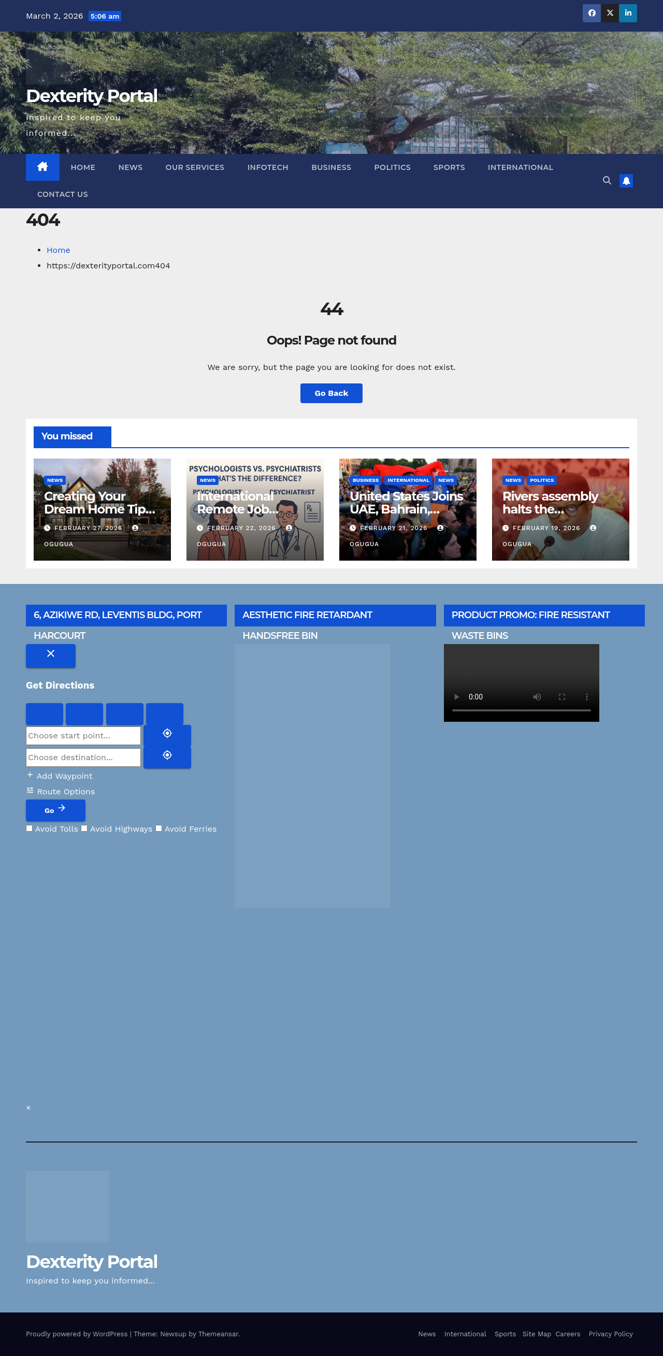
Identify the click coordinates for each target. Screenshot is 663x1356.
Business (331, 167)
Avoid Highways (116, 829)
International (521, 167)
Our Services (195, 167)
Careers (567, 1334)
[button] (607, 180)
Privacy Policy (611, 1334)
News (130, 167)
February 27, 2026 (89, 528)
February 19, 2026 (548, 528)
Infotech (268, 167)
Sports (449, 167)
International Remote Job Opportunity (235, 509)
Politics (392, 167)
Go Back (332, 393)
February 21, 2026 (395, 528)
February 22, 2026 (243, 528)
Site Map (535, 1334)
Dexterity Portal (91, 96)
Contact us (62, 194)
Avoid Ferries (186, 829)
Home (83, 167)
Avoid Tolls (52, 829)
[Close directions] (51, 656)
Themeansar (218, 1334)
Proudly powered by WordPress (78, 1334)
